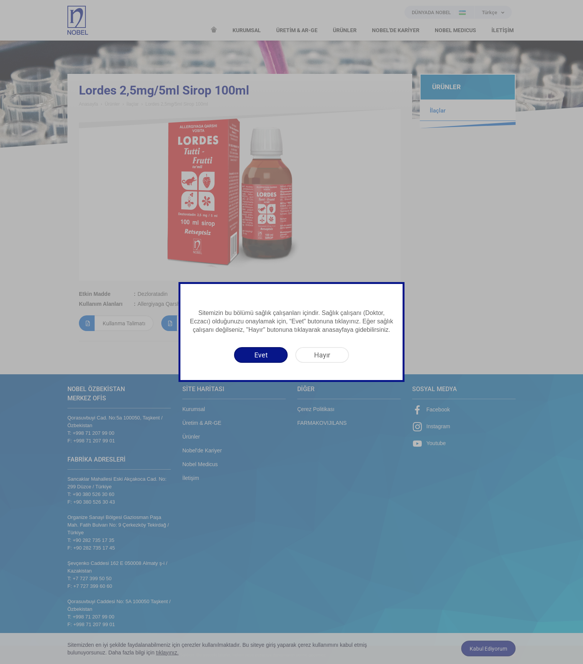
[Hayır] (322, 355)
